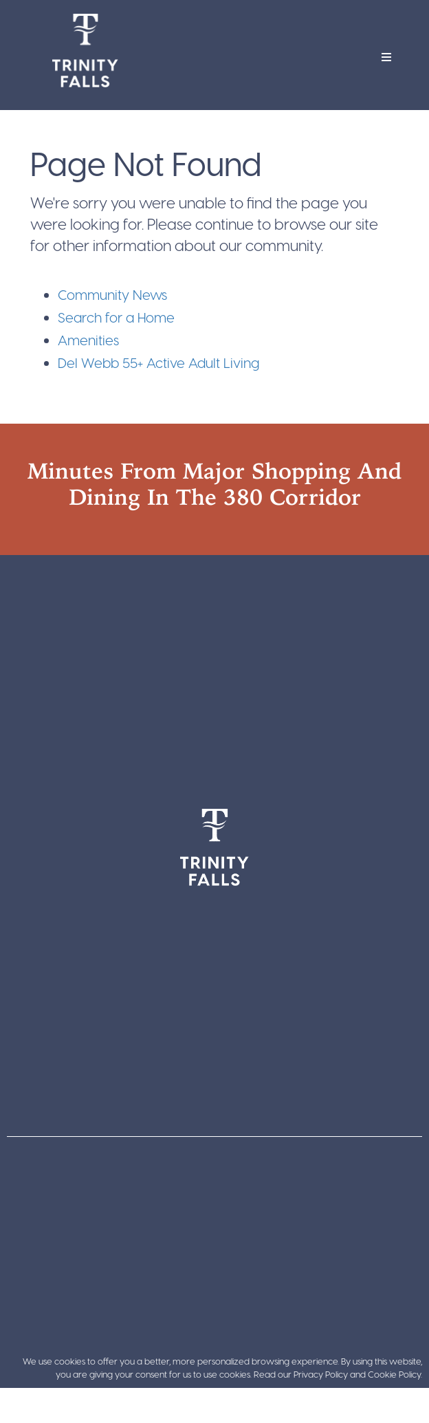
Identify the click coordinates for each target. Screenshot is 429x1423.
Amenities (88, 340)
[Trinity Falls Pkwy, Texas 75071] (214, 673)
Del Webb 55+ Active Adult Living (158, 362)
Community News (112, 294)
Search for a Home (116, 317)
